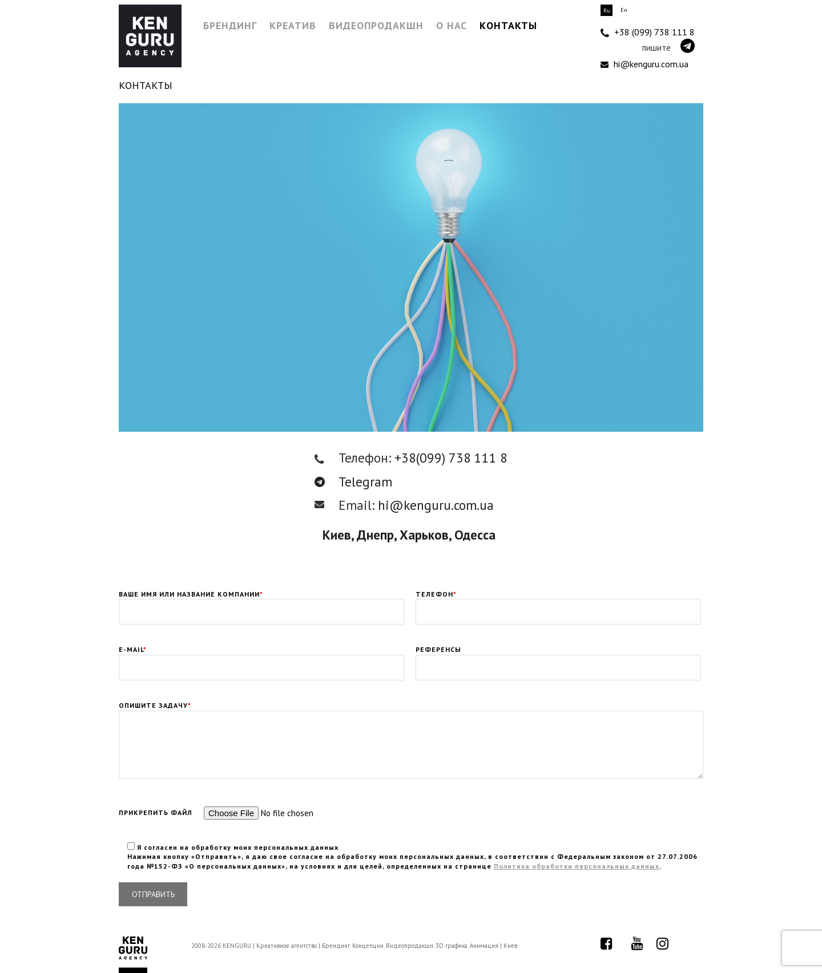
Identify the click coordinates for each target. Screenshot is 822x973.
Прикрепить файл (244, 813)
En (623, 10)
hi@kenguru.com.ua (644, 64)
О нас (451, 25)
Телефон (558, 603)
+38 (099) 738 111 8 (648, 32)
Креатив (292, 25)
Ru (606, 10)
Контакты (508, 25)
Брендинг (230, 25)
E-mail (261, 658)
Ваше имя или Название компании (261, 603)
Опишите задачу (411, 710)
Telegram (353, 481)
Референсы (558, 658)
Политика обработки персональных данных (576, 866)
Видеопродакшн (376, 25)
